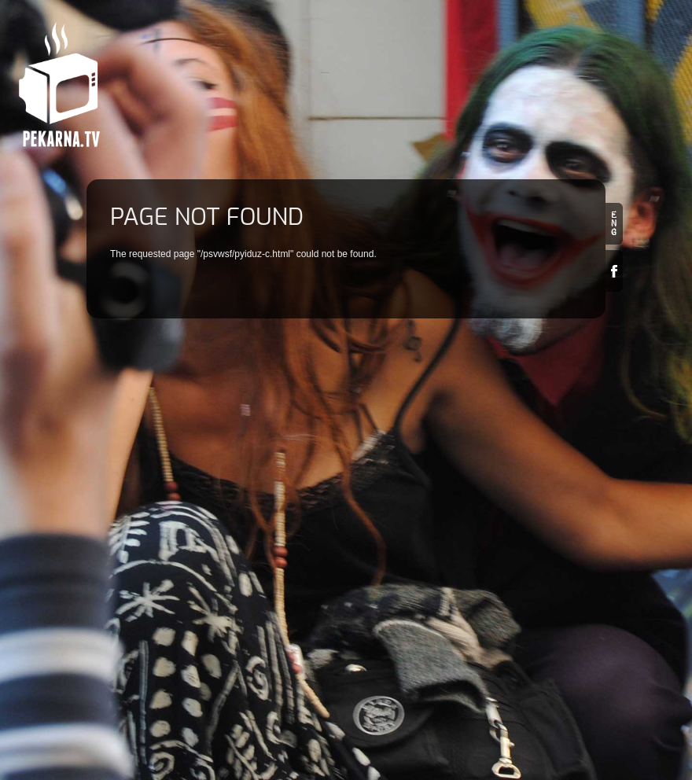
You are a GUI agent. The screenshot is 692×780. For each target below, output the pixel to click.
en (614, 224)
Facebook (614, 271)
